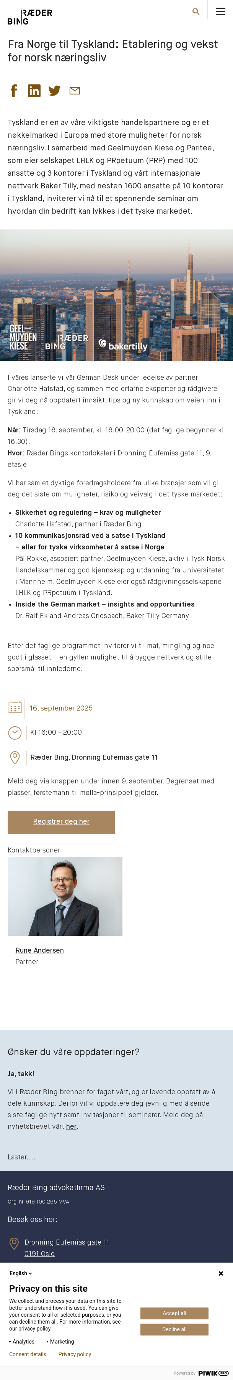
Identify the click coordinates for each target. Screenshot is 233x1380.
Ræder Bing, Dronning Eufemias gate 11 (94, 757)
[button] (14, 92)
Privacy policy (75, 1354)
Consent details (27, 1354)
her (71, 1126)
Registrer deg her (61, 821)
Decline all (174, 1329)
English (21, 1273)
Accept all (174, 1313)
